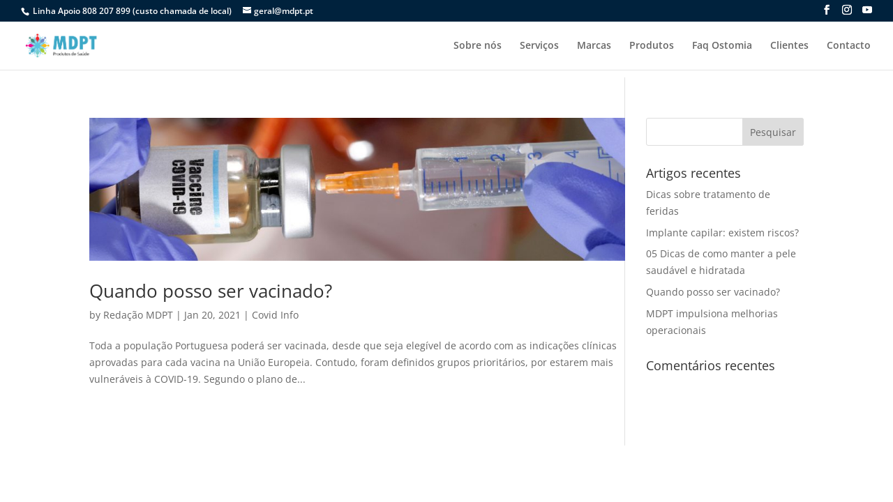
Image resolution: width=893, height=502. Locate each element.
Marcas (594, 46)
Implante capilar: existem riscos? (722, 232)
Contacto (849, 46)
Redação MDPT (138, 314)
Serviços (539, 46)
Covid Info (275, 314)
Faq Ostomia (722, 46)
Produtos (651, 46)
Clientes (789, 46)
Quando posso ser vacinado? (210, 290)
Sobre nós (477, 46)
